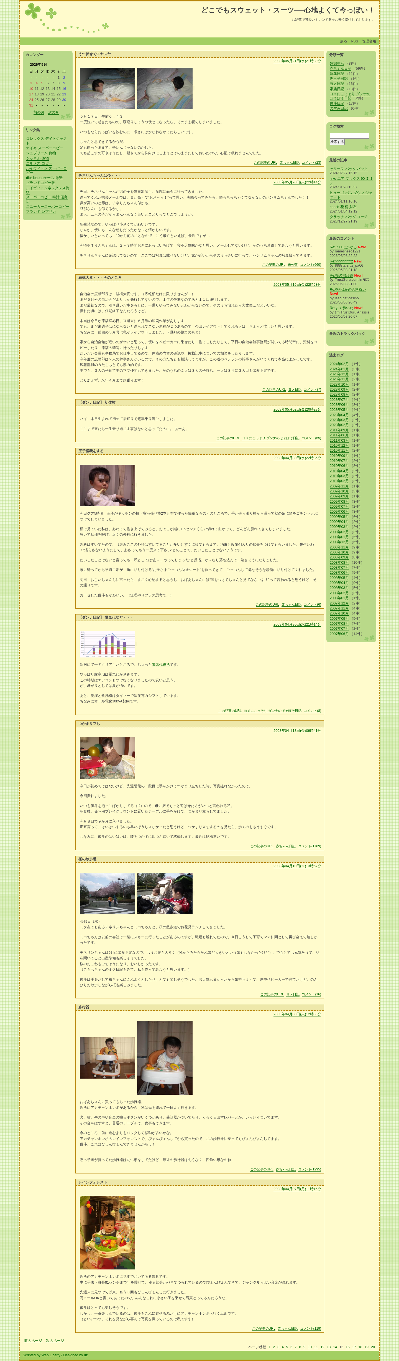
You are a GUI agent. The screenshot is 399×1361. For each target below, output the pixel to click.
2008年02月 (339, 593)
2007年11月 (339, 608)
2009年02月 (339, 532)
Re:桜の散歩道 (341, 275)
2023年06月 (339, 405)
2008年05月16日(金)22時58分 (297, 284)
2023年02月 (339, 425)
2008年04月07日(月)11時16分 (297, 1189)
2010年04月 (339, 471)
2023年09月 (339, 389)
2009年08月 (339, 501)
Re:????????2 (341, 261)
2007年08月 (339, 623)
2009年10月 (339, 491)
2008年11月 (339, 547)
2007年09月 (339, 618)
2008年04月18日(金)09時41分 (297, 730)
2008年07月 (339, 567)
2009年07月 (339, 506)
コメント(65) (311, 438)
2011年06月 (339, 435)
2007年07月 (339, 628)
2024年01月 (339, 369)
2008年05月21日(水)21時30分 (297, 61)
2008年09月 (339, 557)
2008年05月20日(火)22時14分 (297, 182)
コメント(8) (312, 711)
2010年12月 (339, 445)
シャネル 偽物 (37, 158)
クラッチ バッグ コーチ (349, 217)
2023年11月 (339, 379)
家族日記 (337, 89)
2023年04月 (339, 415)
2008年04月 (339, 583)
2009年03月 (339, 527)
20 (373, 1347)
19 (367, 1347)
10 (310, 1347)
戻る (343, 41)
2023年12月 (339, 374)
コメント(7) (312, 389)
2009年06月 (339, 511)
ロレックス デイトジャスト (46, 140)
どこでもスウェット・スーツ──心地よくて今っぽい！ (288, 10)
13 (329, 1347)
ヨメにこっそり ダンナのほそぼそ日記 (271, 438)
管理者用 (369, 41)
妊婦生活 (337, 63)
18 (360, 1347)
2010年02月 (339, 481)
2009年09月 (339, 496)
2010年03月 (339, 476)
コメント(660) (310, 265)
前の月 (39, 112)
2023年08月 (339, 394)
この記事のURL (265, 163)
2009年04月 (339, 522)
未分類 (293, 265)
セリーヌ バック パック (349, 169)
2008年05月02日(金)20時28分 (297, 409)
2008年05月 (339, 578)
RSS (354, 41)
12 (322, 1347)
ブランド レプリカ (41, 211)
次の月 (53, 112)
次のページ (55, 1341)
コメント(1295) (309, 1169)
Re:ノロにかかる (343, 247)
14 (335, 1347)
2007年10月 (339, 613)
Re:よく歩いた (341, 308)
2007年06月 (339, 634)
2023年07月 (339, 400)
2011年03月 (339, 440)
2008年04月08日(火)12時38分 (297, 1014)
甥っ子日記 (339, 79)
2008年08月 (339, 562)
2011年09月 (339, 430)
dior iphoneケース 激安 (44, 178)
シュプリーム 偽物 (41, 153)
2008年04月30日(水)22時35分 (297, 458)
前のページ (33, 1341)
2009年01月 (339, 537)
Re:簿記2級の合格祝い (348, 289)
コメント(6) (312, 604)
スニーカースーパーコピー (47, 206)
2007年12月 (339, 603)
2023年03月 (339, 420)
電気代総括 (161, 664)
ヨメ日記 (294, 389)
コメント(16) (311, 994)
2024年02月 (339, 364)
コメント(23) (311, 163)
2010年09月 (339, 456)
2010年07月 (339, 461)
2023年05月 (339, 410)
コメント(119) (310, 1328)
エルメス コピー (39, 163)
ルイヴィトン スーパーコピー (46, 170)
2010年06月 (339, 466)
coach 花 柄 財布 (343, 207)
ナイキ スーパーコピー (44, 148)
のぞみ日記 (339, 108)
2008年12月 (339, 542)
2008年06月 (339, 572)
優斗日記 (337, 103)
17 (354, 1347)
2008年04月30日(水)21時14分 (297, 624)
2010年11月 (339, 450)
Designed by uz (75, 1355)
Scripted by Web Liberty (41, 1355)
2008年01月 (339, 598)
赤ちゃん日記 (290, 163)
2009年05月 (339, 517)
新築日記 (337, 74)
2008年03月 (339, 588)
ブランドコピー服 (40, 183)
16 (348, 1347)
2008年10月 (339, 552)
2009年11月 (339, 486)
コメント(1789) (309, 846)
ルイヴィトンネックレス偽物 (47, 190)
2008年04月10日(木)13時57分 (297, 866)
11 (316, 1347)
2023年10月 (339, 384)
